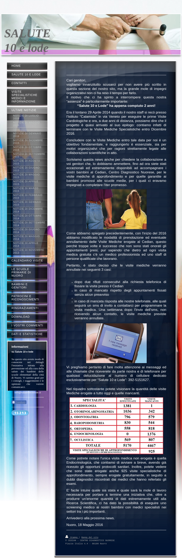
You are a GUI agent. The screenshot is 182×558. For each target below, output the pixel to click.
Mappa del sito (89, 537)
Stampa (72, 537)
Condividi (19, 402)
